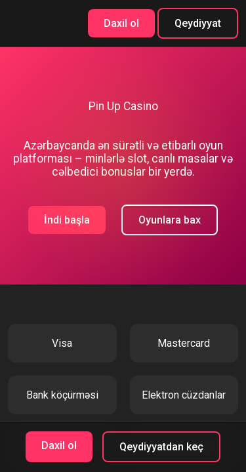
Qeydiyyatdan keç (161, 447)
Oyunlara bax (169, 220)
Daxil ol (121, 23)
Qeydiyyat (197, 23)
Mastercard (183, 343)
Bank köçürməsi (62, 395)
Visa (62, 343)
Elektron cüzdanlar (184, 395)
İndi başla (67, 220)
